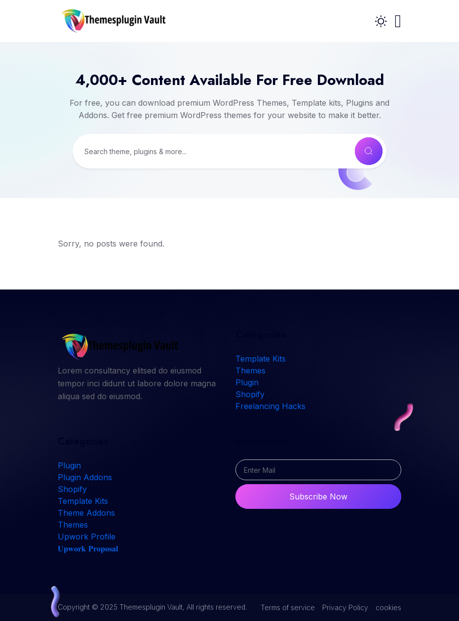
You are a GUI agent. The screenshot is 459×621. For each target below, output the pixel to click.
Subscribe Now (318, 496)
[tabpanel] (229, 238)
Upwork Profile (86, 536)
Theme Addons (86, 513)
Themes (250, 370)
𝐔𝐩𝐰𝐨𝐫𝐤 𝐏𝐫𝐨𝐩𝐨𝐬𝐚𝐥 (88, 548)
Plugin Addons (85, 477)
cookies (388, 607)
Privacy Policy (345, 607)
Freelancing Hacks (270, 406)
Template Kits (260, 359)
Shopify (250, 394)
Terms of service (288, 607)
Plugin (247, 382)
